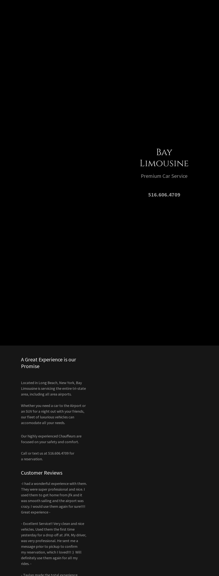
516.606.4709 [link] (164, 194)
